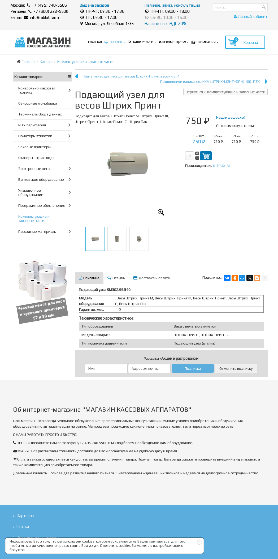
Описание (89, 278)
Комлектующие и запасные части (85, 61)
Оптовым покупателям (235, 125)
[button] (20, 281)
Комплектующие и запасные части (34, 218)
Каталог (114, 42)
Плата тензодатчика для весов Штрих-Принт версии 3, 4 (131, 76)
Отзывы (116, 278)
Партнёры (25, 515)
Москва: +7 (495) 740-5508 (38, 5)
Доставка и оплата (151, 278)
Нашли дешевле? (231, 117)
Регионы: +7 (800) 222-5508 (39, 11)
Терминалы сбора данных (40, 114)
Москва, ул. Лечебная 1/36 (107, 23)
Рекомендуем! (172, 42)
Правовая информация (37, 537)
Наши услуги (140, 42)
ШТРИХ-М (221, 166)
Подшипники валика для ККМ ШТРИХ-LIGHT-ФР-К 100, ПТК (210, 81)
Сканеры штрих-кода (36, 158)
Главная (95, 42)
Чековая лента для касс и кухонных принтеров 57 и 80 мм (43, 310)
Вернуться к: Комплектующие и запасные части (225, 92)
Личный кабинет (251, 16)
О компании (204, 42)
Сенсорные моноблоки (37, 103)
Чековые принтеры (34, 147)
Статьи (22, 526)
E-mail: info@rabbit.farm (34, 17)
